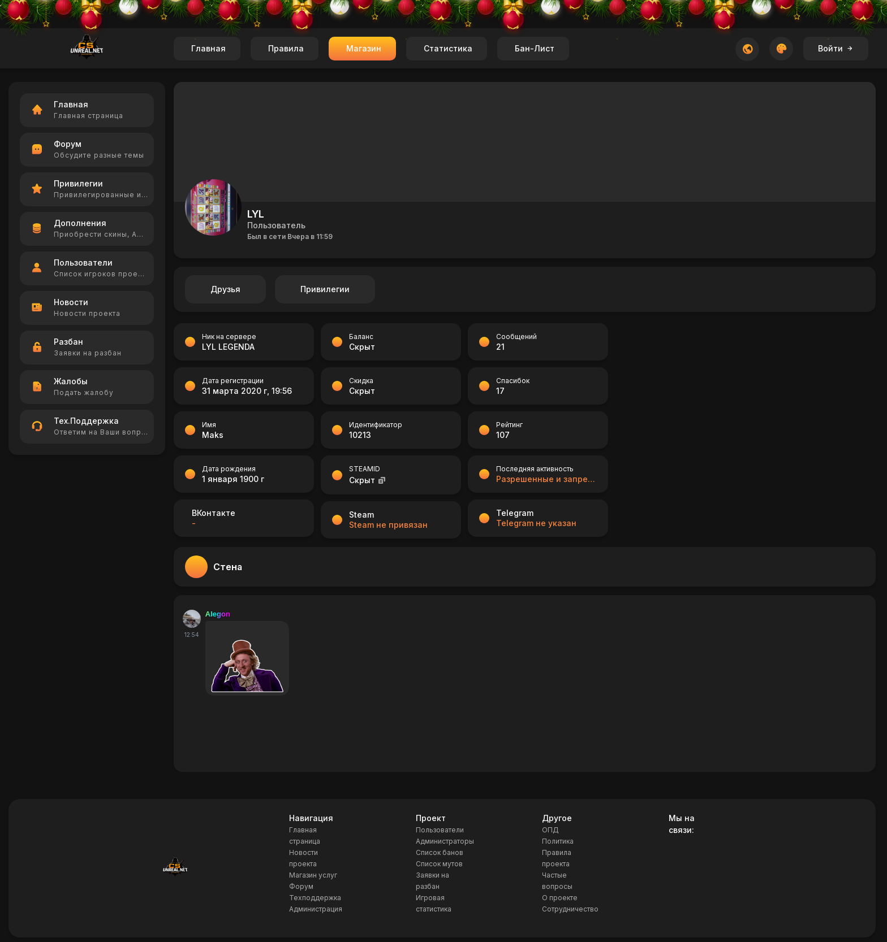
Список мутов (439, 863)
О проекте (560, 897)
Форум (301, 886)
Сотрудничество (570, 909)
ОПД (550, 830)
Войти (836, 48)
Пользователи (440, 830)
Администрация (315, 909)
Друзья (225, 289)
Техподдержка (315, 897)
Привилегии (325, 289)
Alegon (217, 614)
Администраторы (445, 841)
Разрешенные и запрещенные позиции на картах (546, 479)
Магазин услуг (313, 875)
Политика (558, 841)
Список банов (439, 852)
